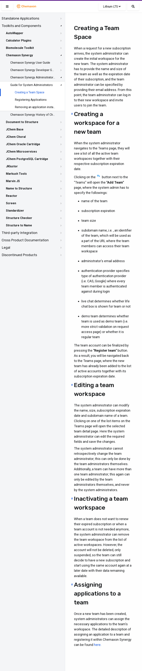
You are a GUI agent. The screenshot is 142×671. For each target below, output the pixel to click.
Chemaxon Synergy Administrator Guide (32, 77)
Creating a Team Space (29, 92)
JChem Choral (16, 137)
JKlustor (12, 166)
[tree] (32, 137)
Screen (11, 203)
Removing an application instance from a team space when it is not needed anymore (35, 107)
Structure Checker (19, 218)
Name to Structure (19, 188)
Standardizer (15, 210)
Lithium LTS (112, 6)
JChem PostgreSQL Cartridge (27, 159)
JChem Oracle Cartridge (23, 144)
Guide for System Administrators (31, 85)
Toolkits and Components (21, 26)
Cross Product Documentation (25, 240)
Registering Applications (31, 99)
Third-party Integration (19, 233)
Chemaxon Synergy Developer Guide (32, 70)
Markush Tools (16, 173)
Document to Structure (22, 122)
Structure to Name (19, 225)
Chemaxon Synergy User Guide (30, 62)
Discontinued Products (19, 255)
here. (97, 645)
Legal (6, 248)
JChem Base (14, 129)
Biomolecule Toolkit (20, 48)
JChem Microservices (21, 151)
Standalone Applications (20, 18)
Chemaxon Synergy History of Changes (32, 114)
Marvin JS (13, 181)
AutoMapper (14, 33)
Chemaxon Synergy (19, 55)
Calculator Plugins (18, 40)
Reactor (11, 196)
